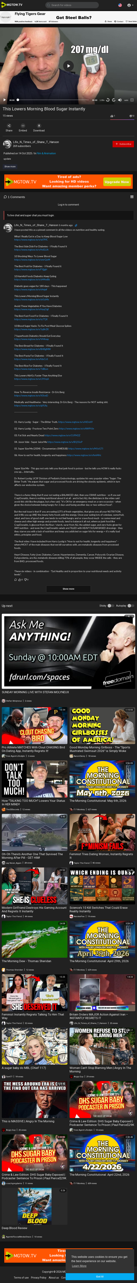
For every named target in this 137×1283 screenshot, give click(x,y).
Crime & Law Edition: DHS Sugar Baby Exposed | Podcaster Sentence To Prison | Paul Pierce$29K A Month (102, 1124)
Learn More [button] (79, 1265)
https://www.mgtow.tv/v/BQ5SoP (65, 442)
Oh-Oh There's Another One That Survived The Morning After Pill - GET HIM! (32, 855)
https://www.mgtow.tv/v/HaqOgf (31, 309)
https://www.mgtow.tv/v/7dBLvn (31, 368)
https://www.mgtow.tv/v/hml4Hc (84, 455)
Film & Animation (46, 153)
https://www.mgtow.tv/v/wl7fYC (31, 239)
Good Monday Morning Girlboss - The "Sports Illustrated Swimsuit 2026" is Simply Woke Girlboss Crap (100, 751)
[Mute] (120, 100)
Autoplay (121, 605)
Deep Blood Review (14, 1228)
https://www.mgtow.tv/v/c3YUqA (31, 378)
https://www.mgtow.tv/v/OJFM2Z (62, 435)
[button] (120, 5)
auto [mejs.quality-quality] (126, 100)
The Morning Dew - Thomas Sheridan (26, 961)
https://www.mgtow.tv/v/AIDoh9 (75, 422)
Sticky (103, 605)
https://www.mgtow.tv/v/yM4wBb (32, 279)
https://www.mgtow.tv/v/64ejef (30, 289)
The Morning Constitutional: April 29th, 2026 (99, 961)
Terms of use (21, 1277)
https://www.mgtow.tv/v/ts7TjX (30, 319)
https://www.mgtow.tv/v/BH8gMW (32, 349)
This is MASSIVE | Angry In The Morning (28, 1121)
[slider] (53, 99)
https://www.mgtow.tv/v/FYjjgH (30, 269)
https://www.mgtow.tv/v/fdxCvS (31, 359)
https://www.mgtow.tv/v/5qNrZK (31, 329)
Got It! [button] (100, 1276)
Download (40, 127)
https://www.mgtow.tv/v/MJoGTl (85, 448)
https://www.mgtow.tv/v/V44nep (31, 339)
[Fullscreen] (132, 100)
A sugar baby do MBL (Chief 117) (24, 1068)
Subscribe (123, 143)
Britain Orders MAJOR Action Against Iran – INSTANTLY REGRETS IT (99, 1016)
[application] (68, 65)
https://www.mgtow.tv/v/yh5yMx (31, 299)
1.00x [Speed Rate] (102, 100)
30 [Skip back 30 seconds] (108, 100)
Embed (24, 127)
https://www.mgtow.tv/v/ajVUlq (30, 405)
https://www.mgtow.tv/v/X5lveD (31, 395)
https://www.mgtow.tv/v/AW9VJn (76, 428)
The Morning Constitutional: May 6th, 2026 (98, 800)
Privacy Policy (38, 1277)
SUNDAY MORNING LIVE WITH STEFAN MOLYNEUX (35, 692)
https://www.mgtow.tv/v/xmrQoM (32, 259)
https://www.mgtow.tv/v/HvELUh (31, 249)
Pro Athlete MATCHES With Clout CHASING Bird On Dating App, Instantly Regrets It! (33, 749)
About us (54, 1277)
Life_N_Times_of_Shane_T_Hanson (36, 142)
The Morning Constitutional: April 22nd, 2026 (100, 1174)
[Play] (4, 100)
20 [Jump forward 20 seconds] (114, 100)
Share (9, 127)
